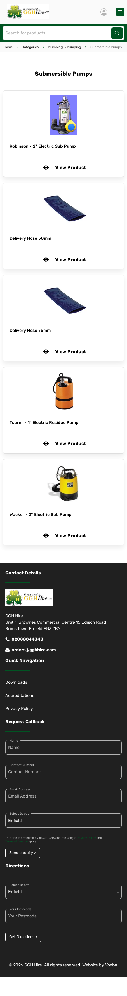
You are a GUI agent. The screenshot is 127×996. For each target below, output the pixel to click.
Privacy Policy (19, 708)
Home (8, 47)
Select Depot (19, 814)
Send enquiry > (22, 852)
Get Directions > (23, 937)
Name (14, 741)
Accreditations (19, 695)
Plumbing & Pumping (64, 47)
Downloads (16, 682)
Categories (30, 47)
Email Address (20, 789)
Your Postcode (20, 909)
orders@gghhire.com (30, 650)
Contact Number (22, 765)
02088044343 (24, 639)
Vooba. (111, 964)
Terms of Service (16, 841)
